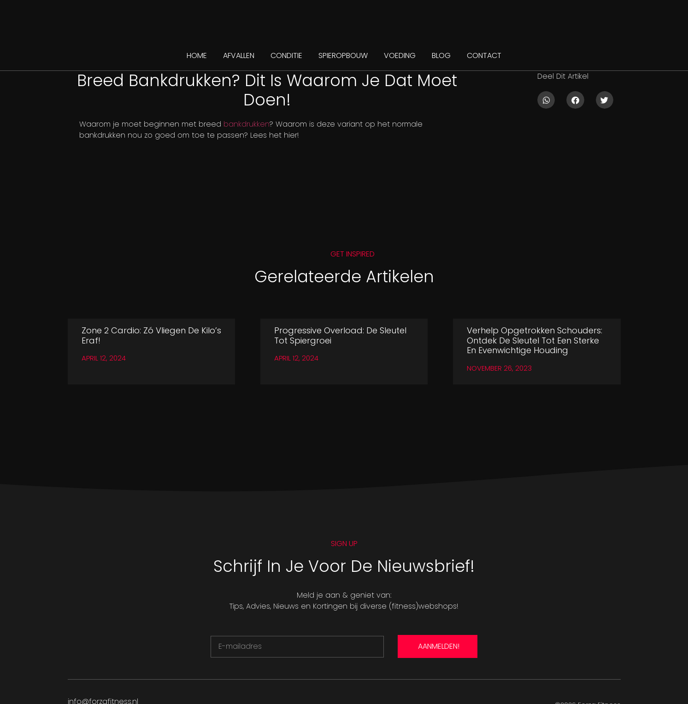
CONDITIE (286, 55)
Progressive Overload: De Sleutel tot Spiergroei (340, 335)
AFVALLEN (238, 55)
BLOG (441, 55)
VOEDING (400, 55)
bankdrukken (246, 124)
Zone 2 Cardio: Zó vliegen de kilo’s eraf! (151, 335)
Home (197, 55)
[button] (546, 100)
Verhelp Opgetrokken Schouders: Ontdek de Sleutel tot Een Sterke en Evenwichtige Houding (534, 340)
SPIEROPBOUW (343, 55)
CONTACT (484, 55)
